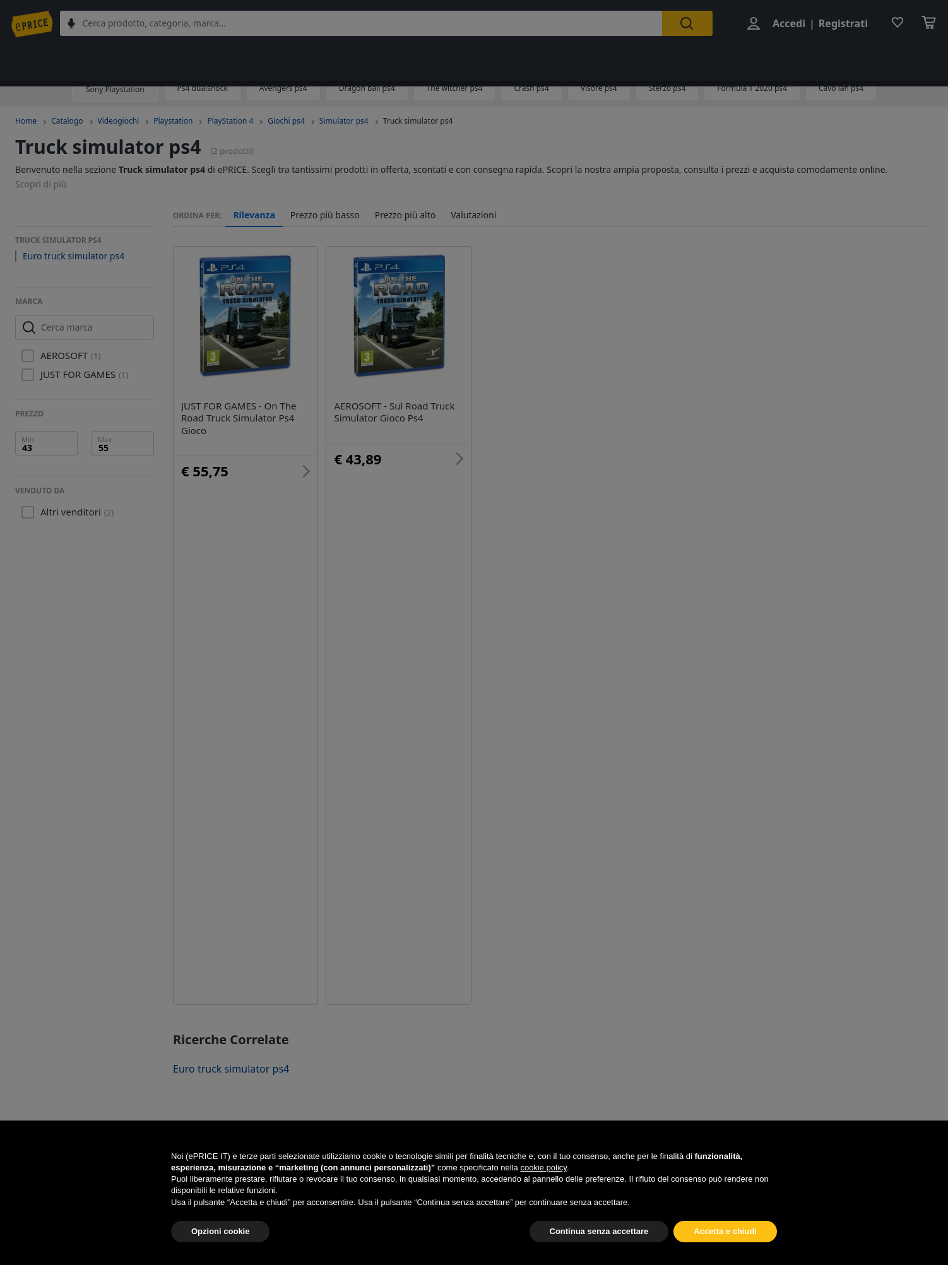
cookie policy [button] (543, 1197)
